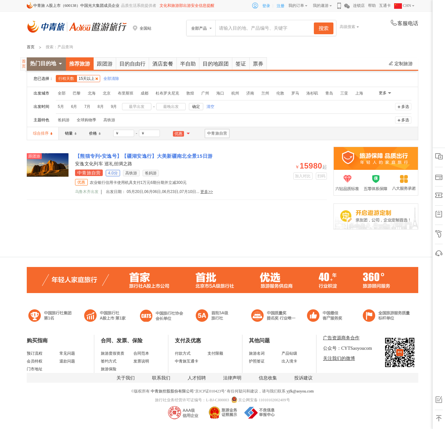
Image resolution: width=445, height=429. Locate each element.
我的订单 (296, 5)
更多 (383, 93)
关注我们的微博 (339, 358)
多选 (405, 106)
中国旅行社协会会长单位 (161, 316)
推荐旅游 (79, 64)
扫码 (321, 176)
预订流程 (34, 353)
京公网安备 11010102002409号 (264, 400)
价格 (95, 133)
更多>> (206, 191)
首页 (31, 47)
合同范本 (141, 353)
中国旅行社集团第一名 (51, 316)
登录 (266, 6)
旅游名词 (257, 353)
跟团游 (105, 64)
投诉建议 (303, 378)
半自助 (188, 64)
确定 (196, 106)
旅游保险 (108, 369)
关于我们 (125, 378)
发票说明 (141, 361)
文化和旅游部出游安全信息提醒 (187, 5)
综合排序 (43, 133)
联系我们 (161, 378)
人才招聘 (197, 378)
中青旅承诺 (386, 316)
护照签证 (257, 361)
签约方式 (108, 361)
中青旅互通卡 (186, 361)
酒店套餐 (162, 64)
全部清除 (111, 78)
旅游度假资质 (112, 353)
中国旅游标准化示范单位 (326, 316)
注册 (280, 6)
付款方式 (183, 353)
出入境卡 (289, 361)
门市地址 (34, 369)
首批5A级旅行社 (105, 316)
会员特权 (34, 361)
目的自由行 (132, 64)
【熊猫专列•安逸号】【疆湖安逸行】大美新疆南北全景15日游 (143, 156)
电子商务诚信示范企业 (214, 316)
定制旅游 (401, 63)
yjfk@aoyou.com (300, 391)
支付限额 (215, 353)
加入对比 (303, 176)
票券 (258, 64)
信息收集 (268, 378)
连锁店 (359, 5)
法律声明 (232, 378)
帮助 (372, 5)
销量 (71, 133)
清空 (210, 106)
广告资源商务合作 (341, 337)
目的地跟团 (216, 64)
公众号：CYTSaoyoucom (347, 348)
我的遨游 (321, 5)
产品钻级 (289, 353)
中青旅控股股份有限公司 (172, 391)
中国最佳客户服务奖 (274, 316)
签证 (241, 64)
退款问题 (67, 361)
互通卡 (385, 5)
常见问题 (67, 353)
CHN (402, 5)
